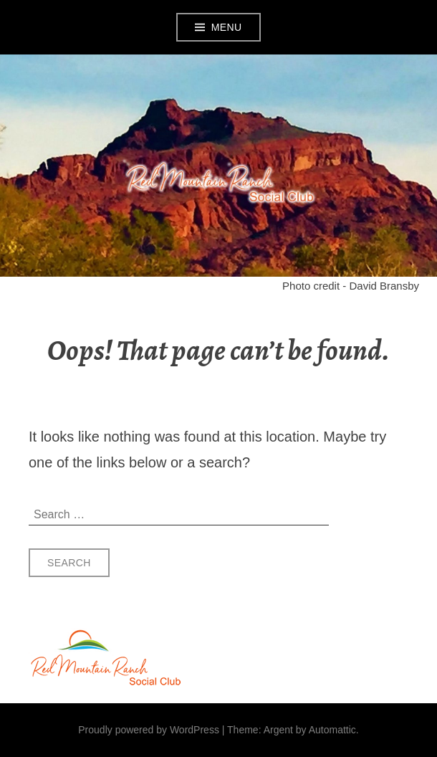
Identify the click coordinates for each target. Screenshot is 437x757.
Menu (226, 27)
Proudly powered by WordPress (148, 729)
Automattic (332, 729)
